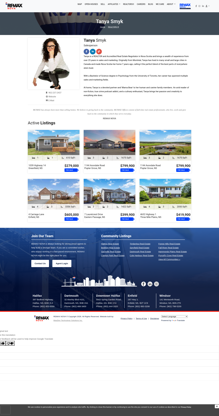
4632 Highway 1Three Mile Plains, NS (150, 215)
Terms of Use (141, 318)
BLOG (150, 4)
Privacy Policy (33, 411)
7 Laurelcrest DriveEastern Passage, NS (94, 215)
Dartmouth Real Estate (140, 251)
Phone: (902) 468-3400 (75, 306)
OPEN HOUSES (91, 4)
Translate (178, 320)
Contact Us (40, 263)
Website (52, 96)
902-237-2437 (53, 92)
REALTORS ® (114, 27)
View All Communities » (169, 259)
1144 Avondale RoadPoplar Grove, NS (94, 167)
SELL (103, 4)
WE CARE (160, 4)
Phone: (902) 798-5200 (170, 306)
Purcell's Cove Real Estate (170, 255)
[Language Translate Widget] (174, 316)
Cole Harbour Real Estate (142, 255)
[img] (217, 406)
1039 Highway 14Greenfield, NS (37, 167)
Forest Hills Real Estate (169, 244)
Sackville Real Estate (111, 251)
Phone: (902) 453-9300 (43, 306)
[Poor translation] (10, 343)
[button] (114, 4)
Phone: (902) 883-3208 (139, 306)
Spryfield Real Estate (139, 247)
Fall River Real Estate (168, 247)
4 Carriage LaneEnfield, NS (36, 215)
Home (102, 27)
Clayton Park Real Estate (113, 255)
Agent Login (62, 263)
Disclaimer (154, 318)
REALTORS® (128, 4)
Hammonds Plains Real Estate (172, 251)
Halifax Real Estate (110, 244)
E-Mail (51, 100)
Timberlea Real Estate (140, 244)
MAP (80, 4)
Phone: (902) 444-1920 (107, 306)
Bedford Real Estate (110, 247)
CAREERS (141, 4)
